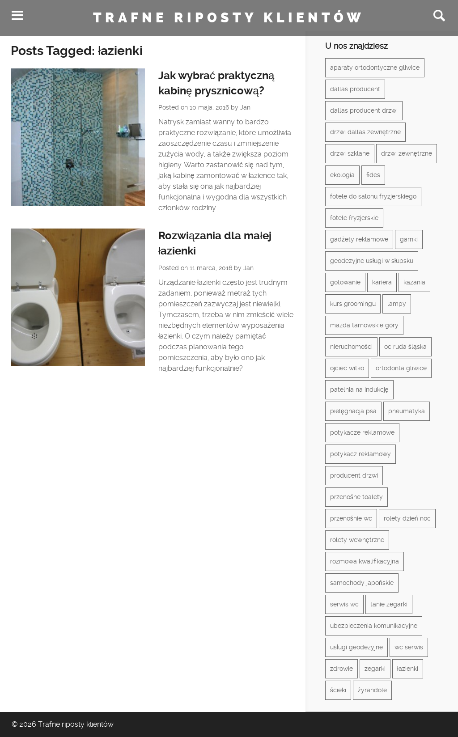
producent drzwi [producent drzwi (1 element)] (354, 475)
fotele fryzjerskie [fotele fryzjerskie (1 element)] (354, 217)
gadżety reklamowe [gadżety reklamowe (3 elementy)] (359, 239)
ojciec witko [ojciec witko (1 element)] (347, 368)
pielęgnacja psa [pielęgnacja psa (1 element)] (353, 411)
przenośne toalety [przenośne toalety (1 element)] (356, 496)
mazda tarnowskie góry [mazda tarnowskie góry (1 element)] (364, 325)
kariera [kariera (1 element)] (382, 282)
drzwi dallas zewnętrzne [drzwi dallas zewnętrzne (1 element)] (365, 132)
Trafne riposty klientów (229, 18)
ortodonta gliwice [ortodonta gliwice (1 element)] (401, 368)
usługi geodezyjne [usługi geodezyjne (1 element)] (356, 647)
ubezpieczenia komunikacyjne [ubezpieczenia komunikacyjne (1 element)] (373, 625)
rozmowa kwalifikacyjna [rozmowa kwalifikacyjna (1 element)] (364, 561)
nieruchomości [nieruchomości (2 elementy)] (351, 346)
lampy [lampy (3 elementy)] (396, 303)
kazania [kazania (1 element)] (414, 282)
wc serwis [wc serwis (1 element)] (408, 647)
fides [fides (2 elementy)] (373, 174)
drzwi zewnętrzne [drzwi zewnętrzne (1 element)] (406, 153)
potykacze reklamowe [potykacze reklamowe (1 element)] (362, 432)
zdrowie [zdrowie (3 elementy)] (341, 668)
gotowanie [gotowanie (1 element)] (345, 282)
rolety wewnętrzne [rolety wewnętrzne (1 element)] (357, 539)
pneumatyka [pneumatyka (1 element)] (406, 411)
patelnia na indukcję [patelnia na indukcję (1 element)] (359, 389)
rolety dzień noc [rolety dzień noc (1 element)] (407, 518)
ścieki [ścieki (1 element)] (338, 690)
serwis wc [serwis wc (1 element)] (344, 604)
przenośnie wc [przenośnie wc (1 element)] (351, 518)
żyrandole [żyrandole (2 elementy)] (372, 690)
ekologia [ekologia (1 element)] (342, 174)
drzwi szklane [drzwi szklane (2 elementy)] (349, 153)
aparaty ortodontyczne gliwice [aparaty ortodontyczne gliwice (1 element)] (375, 67)
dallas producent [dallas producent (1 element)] (355, 89)
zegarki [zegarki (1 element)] (375, 668)
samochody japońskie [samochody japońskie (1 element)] (362, 582)
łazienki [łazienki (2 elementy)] (407, 668)
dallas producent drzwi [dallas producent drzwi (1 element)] (364, 110)
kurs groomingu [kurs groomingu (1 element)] (353, 303)
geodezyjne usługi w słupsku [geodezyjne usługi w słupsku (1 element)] (371, 260)
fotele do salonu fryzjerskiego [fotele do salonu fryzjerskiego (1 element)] (373, 196)
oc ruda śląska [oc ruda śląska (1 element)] (405, 346)
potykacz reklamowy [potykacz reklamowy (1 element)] (360, 453)
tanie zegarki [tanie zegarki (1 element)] (388, 604)
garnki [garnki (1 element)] (409, 239)
